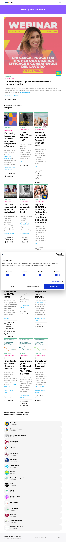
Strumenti (8, 76)
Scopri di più (11, 173)
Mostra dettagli (56, 281)
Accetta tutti (54, 286)
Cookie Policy (49, 537)
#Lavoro (16, 96)
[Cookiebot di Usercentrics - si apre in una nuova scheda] (57, 254)
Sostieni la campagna (9, 238)
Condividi (10, 176)
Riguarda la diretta (40, 179)
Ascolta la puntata (10, 397)
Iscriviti (39, 324)
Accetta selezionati (33, 286)
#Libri (21, 162)
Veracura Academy (25, 92)
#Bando (37, 167)
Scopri (39, 175)
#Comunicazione (9, 168)
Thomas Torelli (24, 224)
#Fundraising (8, 170)
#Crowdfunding (9, 233)
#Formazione (9, 96)
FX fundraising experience (7, 156)
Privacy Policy (57, 537)
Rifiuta (12, 286)
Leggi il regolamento (41, 172)
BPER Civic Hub (41, 303)
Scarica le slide (11, 334)
